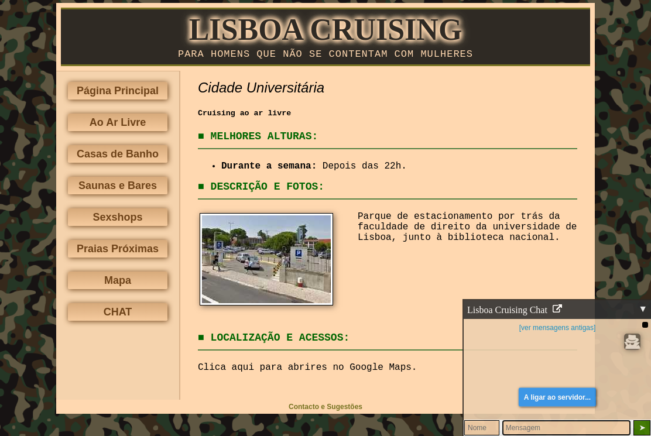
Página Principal (118, 93)
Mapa (117, 283)
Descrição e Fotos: (267, 189)
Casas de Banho (118, 156)
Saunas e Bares (117, 188)
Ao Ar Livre (118, 125)
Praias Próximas (118, 251)
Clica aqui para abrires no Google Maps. (307, 370)
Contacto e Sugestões (325, 409)
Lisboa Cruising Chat (514, 310)
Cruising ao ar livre (244, 115)
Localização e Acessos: (280, 340)
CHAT (118, 314)
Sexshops (117, 219)
